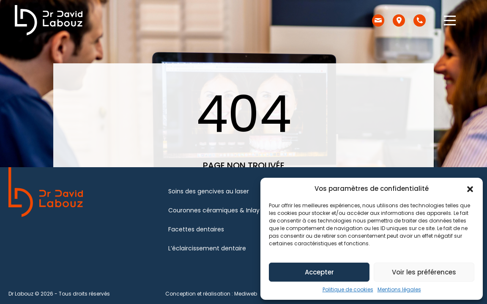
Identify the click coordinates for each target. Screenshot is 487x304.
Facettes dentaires (196, 229)
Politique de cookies (348, 289)
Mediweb (245, 293)
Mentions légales (399, 289)
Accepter (319, 272)
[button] (470, 189)
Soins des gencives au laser (208, 191)
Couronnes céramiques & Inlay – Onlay (226, 210)
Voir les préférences (424, 272)
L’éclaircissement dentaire (207, 248)
